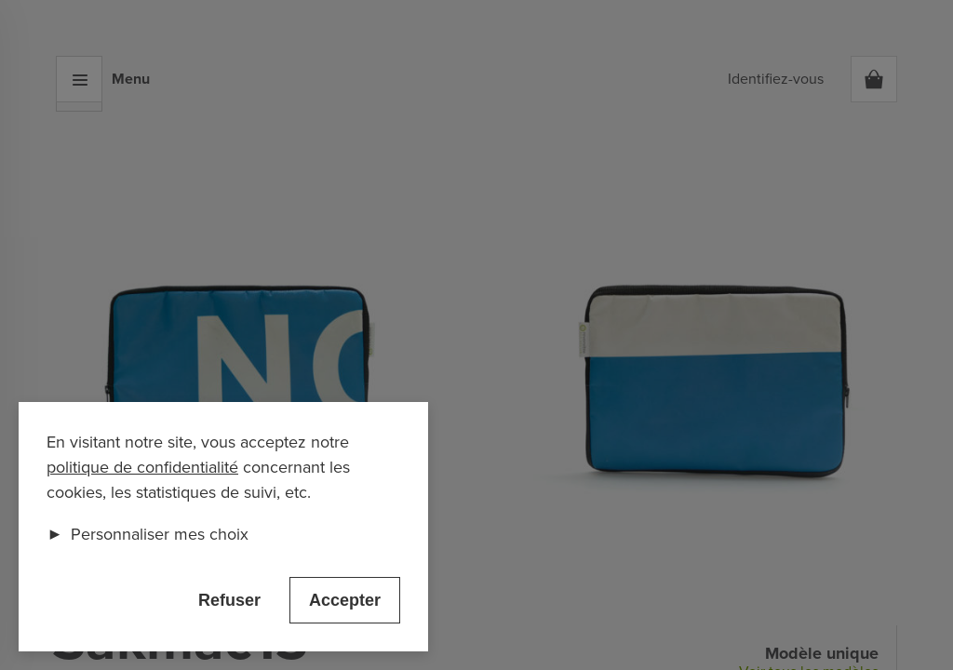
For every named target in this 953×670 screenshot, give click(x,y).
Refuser (229, 600)
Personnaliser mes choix (147, 534)
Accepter (345, 600)
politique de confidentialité (142, 467)
